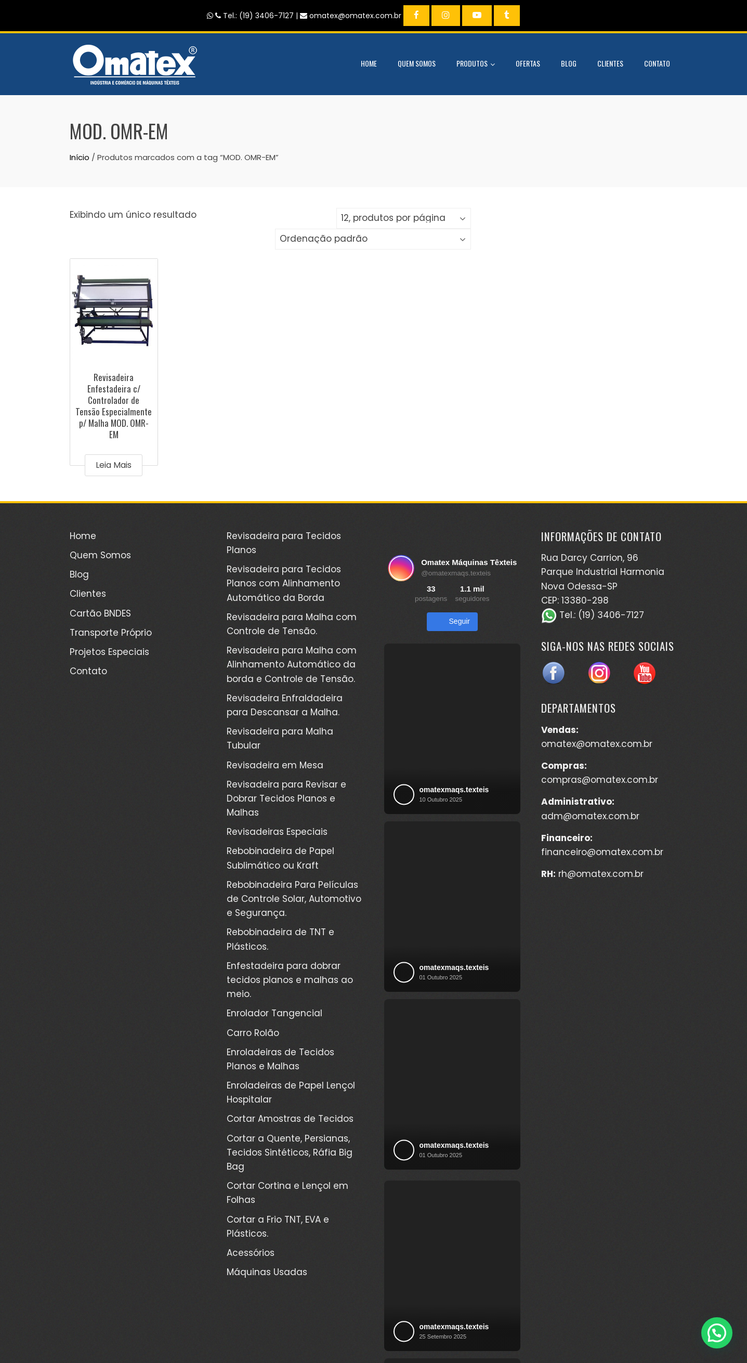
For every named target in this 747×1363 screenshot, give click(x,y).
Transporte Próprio (111, 632)
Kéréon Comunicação (528, 1331)
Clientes (610, 63)
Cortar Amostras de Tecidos (290, 1118)
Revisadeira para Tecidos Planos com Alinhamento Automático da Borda (284, 583)
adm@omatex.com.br (590, 816)
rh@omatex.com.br (601, 874)
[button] (716, 1332)
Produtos (475, 64)
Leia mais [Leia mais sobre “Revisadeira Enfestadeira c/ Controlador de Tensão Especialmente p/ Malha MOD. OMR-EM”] (114, 465)
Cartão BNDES (100, 613)
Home (369, 63)
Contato (657, 63)
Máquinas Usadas (267, 1272)
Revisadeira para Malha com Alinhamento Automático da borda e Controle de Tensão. (292, 664)
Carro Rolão (253, 1033)
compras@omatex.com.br (599, 780)
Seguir (452, 622)
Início (79, 157)
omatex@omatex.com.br (596, 744)
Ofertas (528, 63)
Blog (568, 63)
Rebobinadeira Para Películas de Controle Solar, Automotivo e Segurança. (294, 899)
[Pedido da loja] (373, 239)
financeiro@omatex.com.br (602, 852)
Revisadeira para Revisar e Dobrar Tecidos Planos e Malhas (286, 798)
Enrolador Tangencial (274, 1013)
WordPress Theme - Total (338, 1342)
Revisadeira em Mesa (275, 765)
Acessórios (250, 1253)
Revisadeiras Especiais (277, 831)
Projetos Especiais (109, 652)
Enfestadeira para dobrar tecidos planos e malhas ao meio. (290, 980)
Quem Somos (417, 63)
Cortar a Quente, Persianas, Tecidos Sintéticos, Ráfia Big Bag (289, 1152)
